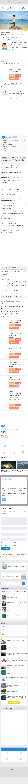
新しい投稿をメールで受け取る (9, 545)
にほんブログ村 (4, 433)
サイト (2, 537)
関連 (5, 150)
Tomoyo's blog (14, 2)
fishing (8, 457)
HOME (14, 769)
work (3, 634)
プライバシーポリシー (14, 774)
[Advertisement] (14, 116)
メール (3, 531)
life (2, 631)
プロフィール (14, 771)
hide (15, 137)
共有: (5, 148)
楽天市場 (18, 75)
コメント (3, 516)
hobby (3, 629)
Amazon (12, 75)
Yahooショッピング (14, 78)
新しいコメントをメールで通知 (9, 542)
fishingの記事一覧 (13, 702)
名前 (2, 526)
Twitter (4, 501)
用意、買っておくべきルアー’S (9, 146)
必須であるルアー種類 (7, 144)
